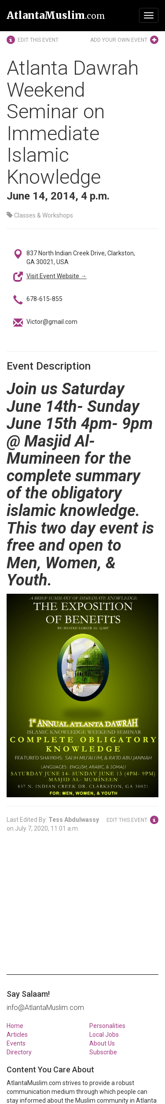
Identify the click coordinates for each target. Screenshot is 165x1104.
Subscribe (103, 1052)
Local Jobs (104, 1034)
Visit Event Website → (56, 276)
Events (16, 1043)
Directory (19, 1052)
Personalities (107, 1025)
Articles (17, 1034)
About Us (102, 1043)
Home (15, 1025)
